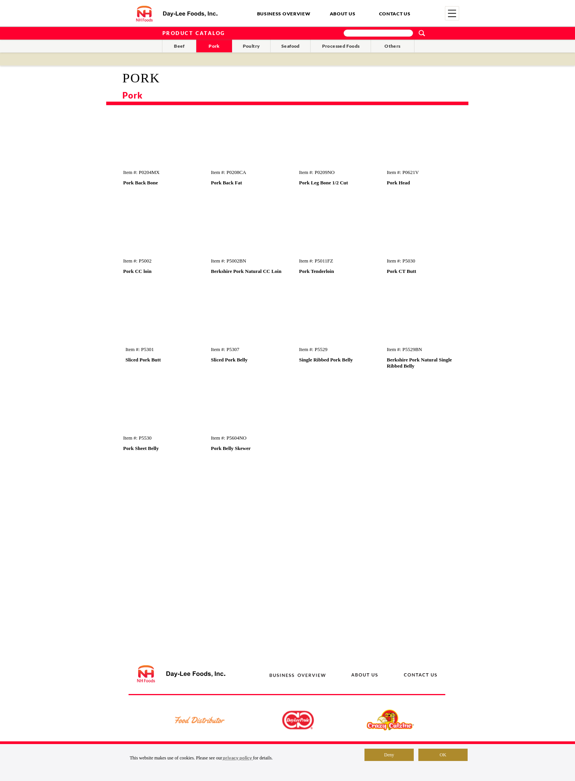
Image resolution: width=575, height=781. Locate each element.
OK (443, 755)
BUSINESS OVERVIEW (284, 14)
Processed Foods (341, 46)
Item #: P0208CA (228, 172)
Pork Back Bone (140, 183)
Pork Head (398, 183)
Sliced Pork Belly (229, 360)
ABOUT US (343, 14)
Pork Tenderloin (316, 271)
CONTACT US (395, 14)
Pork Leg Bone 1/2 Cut (323, 183)
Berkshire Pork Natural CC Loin (246, 271)
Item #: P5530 (137, 438)
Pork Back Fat (226, 183)
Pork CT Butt (401, 271)
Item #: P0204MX (141, 172)
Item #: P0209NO (316, 172)
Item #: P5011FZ (316, 261)
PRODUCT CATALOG (193, 33)
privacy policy (237, 758)
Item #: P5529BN (404, 349)
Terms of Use (395, 763)
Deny (389, 755)
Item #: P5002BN (228, 261)
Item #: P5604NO (228, 438)
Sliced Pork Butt (143, 360)
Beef (179, 46)
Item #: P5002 (137, 261)
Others (392, 46)
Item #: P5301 (139, 349)
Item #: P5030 (401, 261)
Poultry (251, 46)
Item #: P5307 (225, 349)
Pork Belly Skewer (231, 448)
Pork (214, 46)
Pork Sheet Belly (141, 448)
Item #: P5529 (313, 349)
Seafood (290, 46)
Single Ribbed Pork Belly (326, 360)
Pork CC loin (137, 271)
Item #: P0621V (403, 172)
